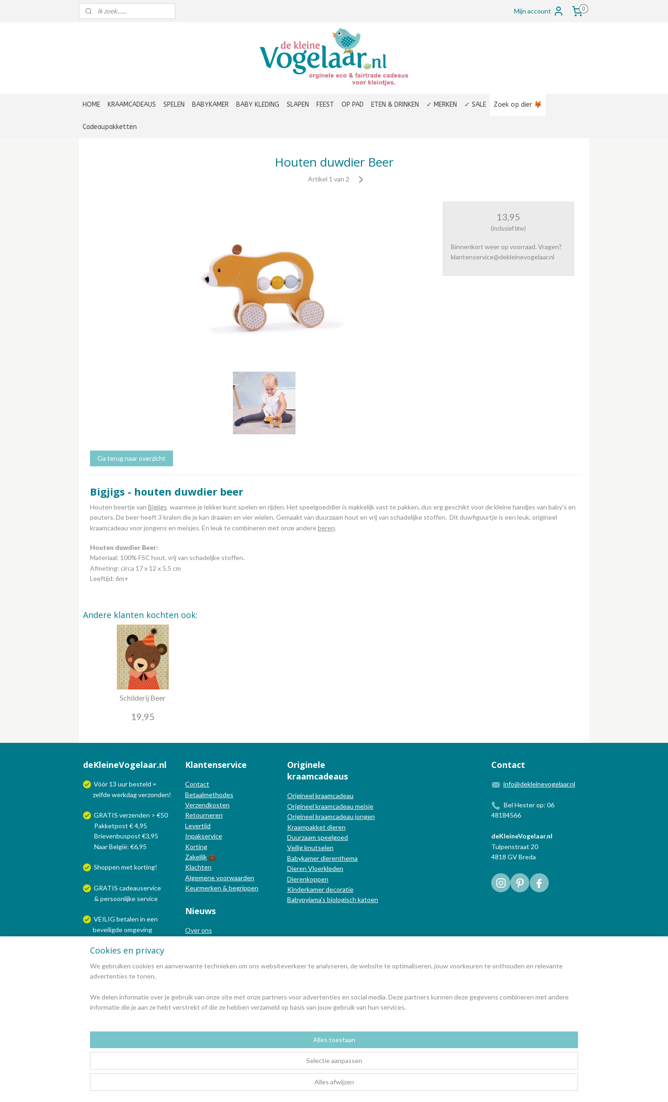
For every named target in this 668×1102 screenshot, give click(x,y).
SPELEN (174, 105)
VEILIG (105, 919)
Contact (197, 784)
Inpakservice (203, 836)
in (143, 919)
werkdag (124, 795)
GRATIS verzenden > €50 (131, 815)
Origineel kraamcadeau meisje (330, 806)
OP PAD (352, 105)
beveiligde (107, 930)
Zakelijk (196, 857)
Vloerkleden (325, 868)
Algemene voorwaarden (219, 878)
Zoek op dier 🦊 (518, 105)
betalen (127, 919)
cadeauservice (140, 888)
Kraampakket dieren (316, 827)
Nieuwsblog (202, 951)
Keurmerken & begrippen (221, 888)
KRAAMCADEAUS (132, 105)
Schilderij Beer (143, 697)
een (152, 919)
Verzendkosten (207, 805)
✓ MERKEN (441, 105)
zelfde (101, 795)
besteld (140, 784)
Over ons (198, 930)
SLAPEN (298, 105)
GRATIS (106, 888)
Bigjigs (157, 507)
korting (144, 867)
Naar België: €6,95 (120, 847)
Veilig (295, 847)
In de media (201, 940)
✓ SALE (475, 105)
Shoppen (107, 867)
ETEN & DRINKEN (395, 105)
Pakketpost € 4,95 (115, 826)
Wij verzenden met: (122, 950)
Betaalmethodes (209, 795)
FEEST (325, 105)
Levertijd (198, 826)
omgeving (138, 930)
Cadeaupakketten (110, 127)
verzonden (153, 795)
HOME (91, 105)
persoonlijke (117, 898)
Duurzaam (302, 837)
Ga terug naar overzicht (131, 458)
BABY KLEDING (257, 105)
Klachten (198, 867)
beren (326, 527)
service (146, 898)
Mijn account (539, 11)
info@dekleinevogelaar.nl (539, 784)
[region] (273, 1065)
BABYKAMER (210, 105)
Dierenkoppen (307, 879)
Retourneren (204, 815)
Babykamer (303, 858)
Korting (196, 847)
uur (123, 784)
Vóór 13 (106, 784)
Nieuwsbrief (202, 961)
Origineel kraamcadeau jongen (331, 816)
